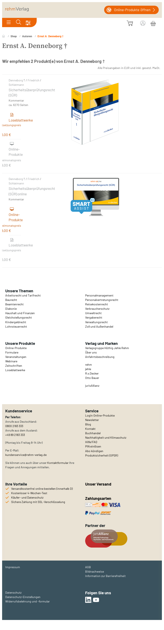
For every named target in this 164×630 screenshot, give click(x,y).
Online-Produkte (16, 348)
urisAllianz (92, 385)
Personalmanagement (99, 295)
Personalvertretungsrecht (101, 300)
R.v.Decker (92, 373)
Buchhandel (93, 433)
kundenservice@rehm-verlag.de (26, 455)
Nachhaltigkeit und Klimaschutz (105, 437)
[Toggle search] (18, 22)
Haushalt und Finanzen (20, 313)
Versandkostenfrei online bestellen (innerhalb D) (42, 488)
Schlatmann (16, 84)
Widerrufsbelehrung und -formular (27, 601)
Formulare (11, 352)
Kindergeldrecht (15, 322)
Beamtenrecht (14, 304)
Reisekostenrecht (96, 304)
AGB (88, 567)
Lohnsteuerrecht (16, 326)
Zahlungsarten (98, 498)
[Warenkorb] (153, 23)
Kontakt (90, 428)
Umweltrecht (93, 313)
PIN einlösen (93, 446)
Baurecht (11, 300)
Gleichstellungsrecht (18, 317)
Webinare (11, 361)
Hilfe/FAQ (91, 442)
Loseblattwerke (15, 370)
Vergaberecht (93, 317)
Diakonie (11, 308)
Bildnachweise (94, 571)
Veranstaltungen (15, 357)
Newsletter (92, 420)
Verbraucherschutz (97, 308)
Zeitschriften (13, 365)
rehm (88, 364)
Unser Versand (98, 484)
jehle (88, 369)
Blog (88, 424)
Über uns (91, 352)
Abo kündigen (94, 451)
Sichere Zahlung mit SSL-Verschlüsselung (38, 502)
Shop (14, 36)
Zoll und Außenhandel (99, 326)
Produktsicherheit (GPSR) (101, 455)
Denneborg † (17, 80)
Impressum (12, 567)
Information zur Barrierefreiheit (105, 576)
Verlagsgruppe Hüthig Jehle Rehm (107, 348)
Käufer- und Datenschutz (27, 497)
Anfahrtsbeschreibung (99, 357)
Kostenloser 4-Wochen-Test (29, 493)
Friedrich (33, 80)
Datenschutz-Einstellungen (22, 597)
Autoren (27, 36)
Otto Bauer (92, 378)
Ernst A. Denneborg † (50, 36)
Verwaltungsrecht (96, 322)
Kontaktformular (58, 463)
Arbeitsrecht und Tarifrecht (23, 295)
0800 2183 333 (14, 426)
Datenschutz (13, 592)
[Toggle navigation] (8, 22)
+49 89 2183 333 (15, 435)
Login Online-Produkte (100, 415)
